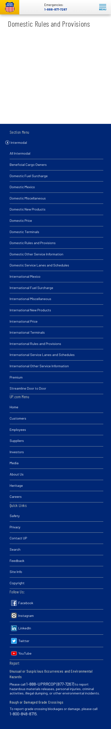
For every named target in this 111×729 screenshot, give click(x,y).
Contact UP (18, 538)
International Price (24, 322)
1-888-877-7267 (55, 9)
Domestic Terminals (24, 232)
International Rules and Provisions (35, 344)
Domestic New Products (28, 210)
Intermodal (19, 143)
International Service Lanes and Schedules (42, 355)
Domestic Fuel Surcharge (29, 176)
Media (14, 463)
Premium (16, 378)
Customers (18, 418)
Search (15, 549)
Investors (17, 452)
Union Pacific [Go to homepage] (9, 7)
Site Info (16, 572)
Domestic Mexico (22, 187)
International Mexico (25, 277)
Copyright (17, 583)
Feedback (17, 561)
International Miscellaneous (30, 299)
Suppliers (17, 441)
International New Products (30, 310)
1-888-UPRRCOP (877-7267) (50, 683)
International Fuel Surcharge (31, 288)
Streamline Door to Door (28, 389)
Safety (15, 516)
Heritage (16, 485)
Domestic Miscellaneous (28, 199)
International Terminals (27, 333)
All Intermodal (20, 154)
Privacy (15, 527)
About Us (17, 474)
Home (14, 407)
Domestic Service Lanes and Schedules (39, 266)
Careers (16, 496)
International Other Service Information (39, 366)
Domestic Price (21, 221)
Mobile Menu (102, 7)
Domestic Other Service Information (36, 255)
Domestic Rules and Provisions (33, 243)
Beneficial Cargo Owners (28, 165)
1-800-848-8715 (23, 713)
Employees (18, 430)
